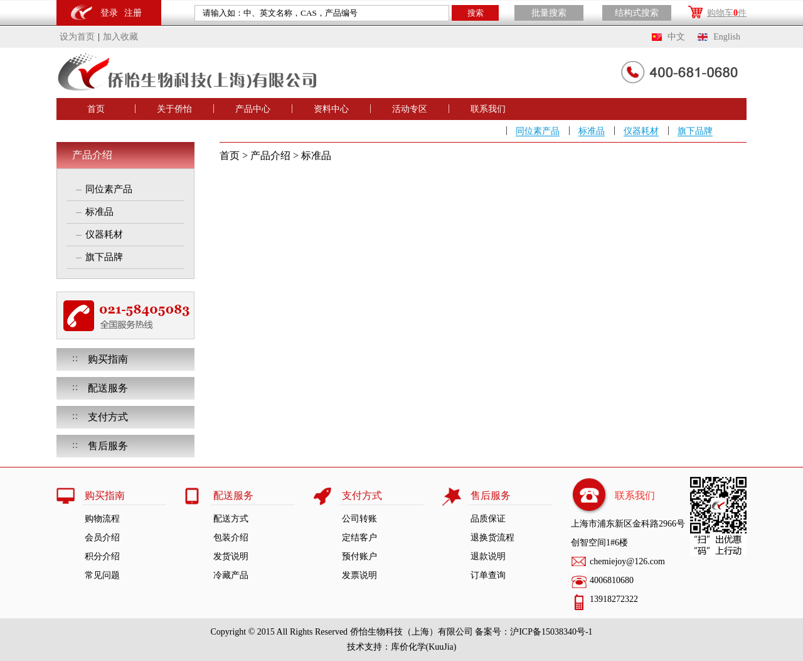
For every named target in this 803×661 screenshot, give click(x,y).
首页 (96, 109)
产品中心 (252, 109)
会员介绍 (102, 537)
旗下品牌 (695, 131)
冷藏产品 (230, 575)
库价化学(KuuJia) (424, 647)
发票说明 (359, 575)
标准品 (591, 131)
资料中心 (331, 109)
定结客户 (359, 537)
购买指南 (108, 359)
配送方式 (230, 518)
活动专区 (409, 109)
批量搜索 (548, 13)
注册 (133, 13)
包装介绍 (230, 537)
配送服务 (108, 388)
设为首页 (77, 36)
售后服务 (108, 445)
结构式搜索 (637, 13)
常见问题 (102, 575)
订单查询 (488, 575)
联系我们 (488, 109)
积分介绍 (102, 556)
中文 (676, 36)
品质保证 (488, 518)
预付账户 (359, 556)
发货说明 (230, 556)
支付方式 (108, 417)
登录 (109, 13)
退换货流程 (492, 537)
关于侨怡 (174, 109)
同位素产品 (538, 131)
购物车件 (727, 13)
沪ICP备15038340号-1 (551, 631)
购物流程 (102, 518)
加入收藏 (120, 36)
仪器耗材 (641, 131)
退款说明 (488, 556)
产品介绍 (92, 155)
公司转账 (359, 518)
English (726, 36)
